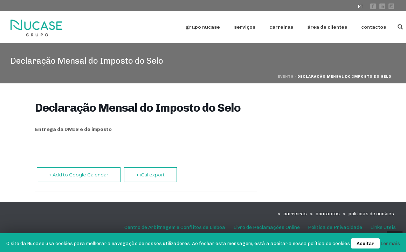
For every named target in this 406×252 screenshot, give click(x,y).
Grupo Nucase (203, 27)
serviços (244, 27)
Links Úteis (383, 227)
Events (286, 77)
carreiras (295, 214)
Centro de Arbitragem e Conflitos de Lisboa (174, 227)
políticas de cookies (371, 214)
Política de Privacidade (335, 227)
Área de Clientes (327, 27)
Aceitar (365, 243)
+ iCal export (150, 174)
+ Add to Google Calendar (78, 174)
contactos (328, 214)
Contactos (373, 27)
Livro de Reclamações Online (266, 227)
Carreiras (281, 27)
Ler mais (390, 243)
